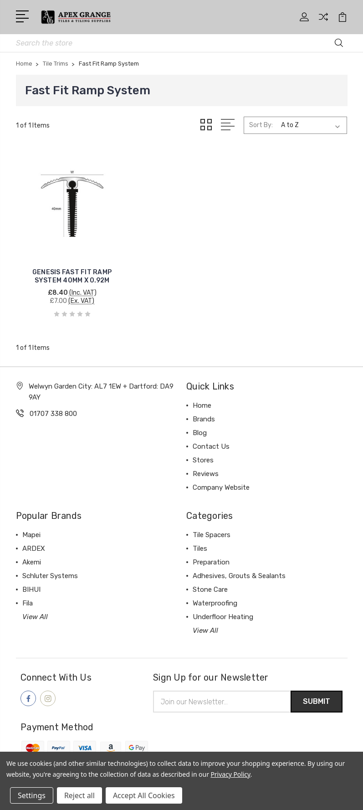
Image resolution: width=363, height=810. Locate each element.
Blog (200, 425)
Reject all (79, 795)
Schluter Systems (50, 568)
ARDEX (33, 541)
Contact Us (211, 439)
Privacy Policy (230, 774)
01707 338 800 (53, 406)
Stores (203, 452)
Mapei (31, 527)
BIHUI (31, 582)
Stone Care (210, 582)
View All (35, 609)
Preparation (211, 554)
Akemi (31, 554)
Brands (204, 411)
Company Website (221, 480)
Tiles (200, 541)
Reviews (206, 466)
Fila (27, 595)
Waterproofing (215, 595)
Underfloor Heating (223, 609)
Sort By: (261, 125)
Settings (32, 795)
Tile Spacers (211, 527)
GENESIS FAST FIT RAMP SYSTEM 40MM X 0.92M (67, 269)
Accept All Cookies (144, 795)
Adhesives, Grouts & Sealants (239, 568)
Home (202, 398)
